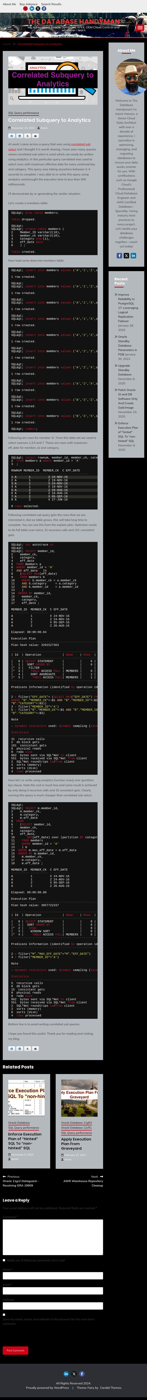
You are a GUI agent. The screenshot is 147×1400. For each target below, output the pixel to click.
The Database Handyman (73, 21)
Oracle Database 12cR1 (76, 1127)
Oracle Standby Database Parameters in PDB (127, 345)
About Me (9, 4)
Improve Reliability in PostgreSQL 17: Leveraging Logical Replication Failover (128, 308)
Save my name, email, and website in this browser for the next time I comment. (49, 1321)
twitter (38, 8)
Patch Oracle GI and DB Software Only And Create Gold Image (128, 398)
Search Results (51, 4)
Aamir (44, 128)
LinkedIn (32, 8)
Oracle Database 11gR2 (76, 1122)
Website (8, 1300)
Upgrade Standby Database (125, 370)
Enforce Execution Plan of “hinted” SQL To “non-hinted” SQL (25, 1141)
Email (7, 1284)
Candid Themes (110, 1388)
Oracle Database (19, 1122)
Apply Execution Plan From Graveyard (76, 1144)
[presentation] (31, 1336)
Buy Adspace (29, 4)
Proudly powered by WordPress (48, 1388)
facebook (44, 8)
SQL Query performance (23, 113)
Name (8, 1269)
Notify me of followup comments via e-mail (36, 1260)
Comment (10, 1217)
